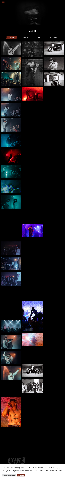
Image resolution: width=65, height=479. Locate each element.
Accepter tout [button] (21, 475)
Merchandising (53, 37)
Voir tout (11, 37)
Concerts (25, 37)
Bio (39, 37)
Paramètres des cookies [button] (9, 475)
